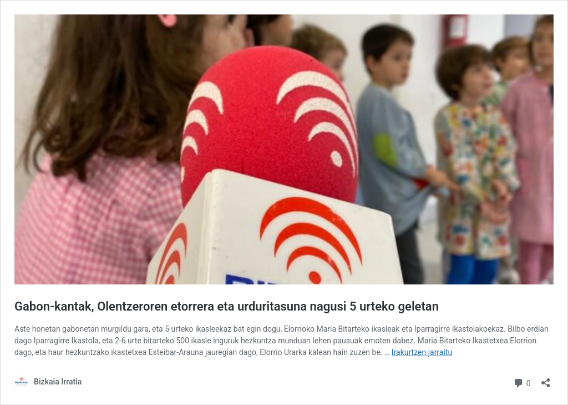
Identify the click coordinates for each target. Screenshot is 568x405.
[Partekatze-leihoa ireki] (546, 379)
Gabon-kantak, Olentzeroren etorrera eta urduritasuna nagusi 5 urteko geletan (226, 306)
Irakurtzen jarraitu (422, 352)
